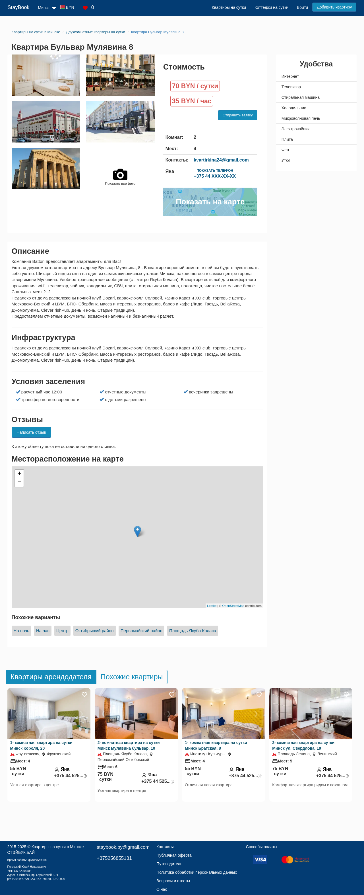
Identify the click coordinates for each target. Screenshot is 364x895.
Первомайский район (141, 630)
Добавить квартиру (334, 7)
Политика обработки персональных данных (196, 872)
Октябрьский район (94, 630)
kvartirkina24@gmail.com (221, 160)
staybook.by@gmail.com (123, 847)
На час (42, 630)
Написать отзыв (31, 432)
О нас (161, 889)
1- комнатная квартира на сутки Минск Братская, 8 (216, 745)
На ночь (21, 630)
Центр (62, 630)
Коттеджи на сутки (271, 7)
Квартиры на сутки (229, 7)
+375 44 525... (71, 775)
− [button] (19, 482)
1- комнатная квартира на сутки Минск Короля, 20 (41, 745)
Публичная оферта (174, 855)
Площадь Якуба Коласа (192, 630)
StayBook (19, 7)
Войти (302, 7)
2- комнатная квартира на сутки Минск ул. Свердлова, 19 (303, 745)
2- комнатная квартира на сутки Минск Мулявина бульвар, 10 (129, 745)
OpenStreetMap (233, 605)
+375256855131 (114, 858)
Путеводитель (169, 864)
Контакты (164, 846)
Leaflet (211, 605)
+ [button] (19, 474)
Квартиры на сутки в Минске (58, 846)
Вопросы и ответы (173, 881)
